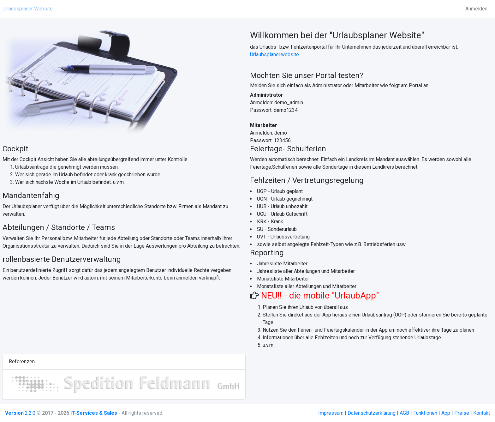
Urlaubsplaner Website (28, 9)
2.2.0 (20, 413)
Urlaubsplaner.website (274, 54)
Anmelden (476, 9)
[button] (26, 384)
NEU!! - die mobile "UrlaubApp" (319, 295)
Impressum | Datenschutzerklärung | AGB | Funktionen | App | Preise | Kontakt (404, 413)
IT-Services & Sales (93, 413)
